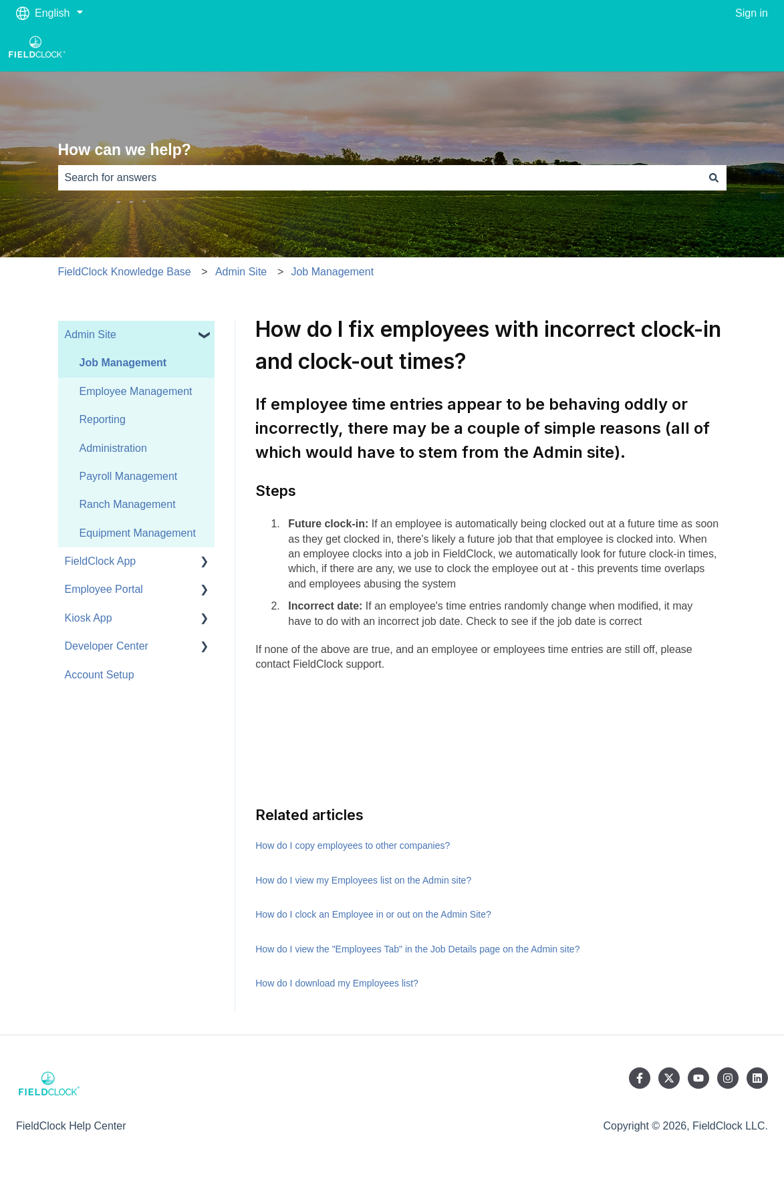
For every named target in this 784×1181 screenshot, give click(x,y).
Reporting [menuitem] (103, 419)
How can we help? (124, 149)
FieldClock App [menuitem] (100, 561)
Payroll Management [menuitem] (129, 476)
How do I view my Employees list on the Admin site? (363, 880)
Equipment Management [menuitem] (138, 533)
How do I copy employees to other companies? (352, 845)
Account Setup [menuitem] (99, 674)
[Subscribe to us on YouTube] (698, 1078)
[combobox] (379, 177)
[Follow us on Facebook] (639, 1078)
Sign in (751, 13)
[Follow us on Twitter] (669, 1078)
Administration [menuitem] (113, 448)
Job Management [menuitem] (123, 362)
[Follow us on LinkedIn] (757, 1078)
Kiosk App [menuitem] (88, 618)
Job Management (332, 271)
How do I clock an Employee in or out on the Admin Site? (373, 914)
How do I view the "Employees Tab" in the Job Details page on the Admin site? (417, 949)
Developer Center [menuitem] (106, 646)
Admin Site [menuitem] (90, 334)
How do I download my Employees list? (336, 983)
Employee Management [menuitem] (136, 391)
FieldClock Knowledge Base (124, 271)
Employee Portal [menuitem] (104, 589)
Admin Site (241, 271)
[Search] (714, 177)
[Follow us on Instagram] (728, 1078)
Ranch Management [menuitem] (128, 504)
